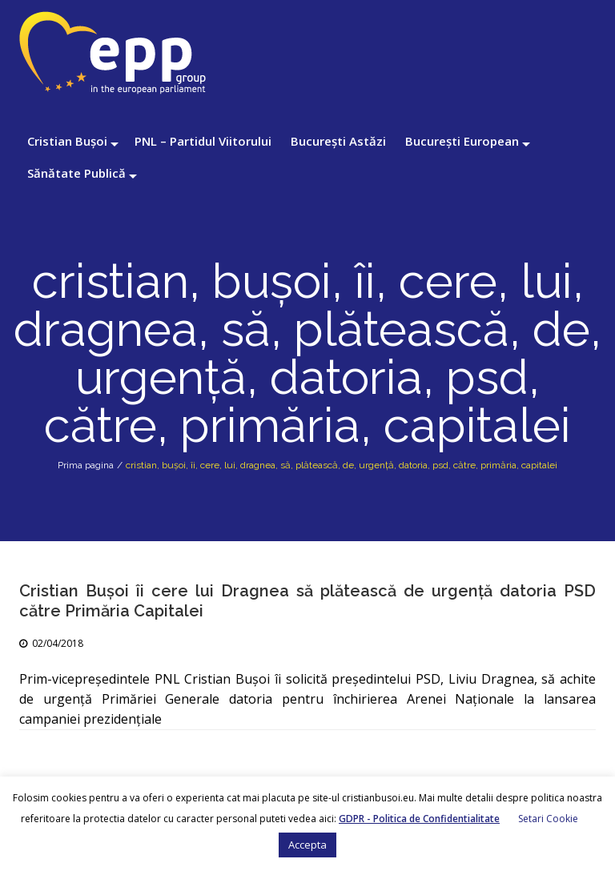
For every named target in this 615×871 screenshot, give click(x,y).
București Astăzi (338, 141)
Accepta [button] (307, 844)
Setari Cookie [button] (548, 818)
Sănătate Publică (76, 173)
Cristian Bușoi (67, 141)
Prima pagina (86, 465)
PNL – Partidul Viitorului (203, 141)
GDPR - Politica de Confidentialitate (419, 818)
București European (462, 141)
